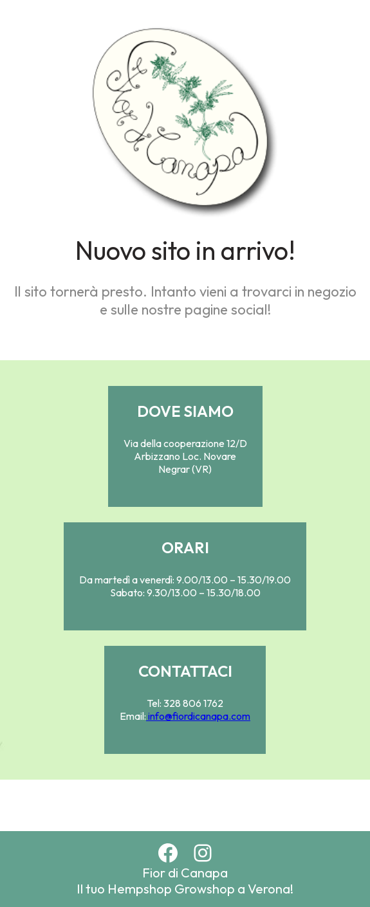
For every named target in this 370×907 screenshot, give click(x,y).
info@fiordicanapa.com (198, 716)
